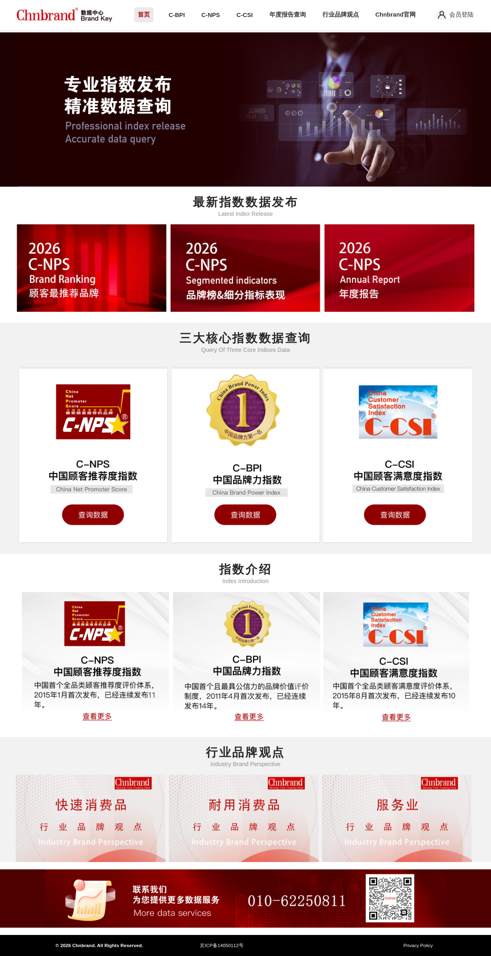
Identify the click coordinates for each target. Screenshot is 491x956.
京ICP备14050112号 (221, 945)
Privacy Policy (418, 945)
